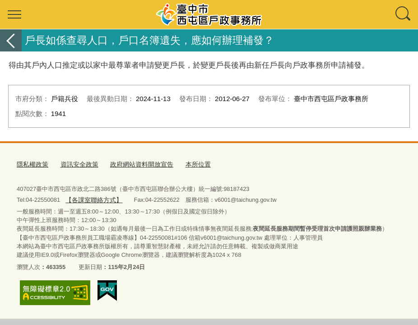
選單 (14, 14)
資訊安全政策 (75, 163)
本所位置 (188, 163)
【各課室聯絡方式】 (91, 197)
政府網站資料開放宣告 (134, 163)
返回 (11, 40)
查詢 (403, 14)
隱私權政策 (31, 163)
